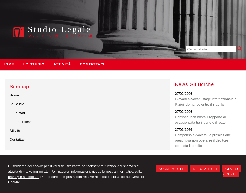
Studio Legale (59, 29)
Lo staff (19, 113)
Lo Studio (17, 104)
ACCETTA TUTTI (172, 169)
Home (14, 95)
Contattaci (17, 140)
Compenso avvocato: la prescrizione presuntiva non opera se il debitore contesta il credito (203, 140)
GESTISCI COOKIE (232, 171)
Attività (15, 131)
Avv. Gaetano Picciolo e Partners (61, 36)
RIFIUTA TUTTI (205, 169)
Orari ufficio (22, 122)
